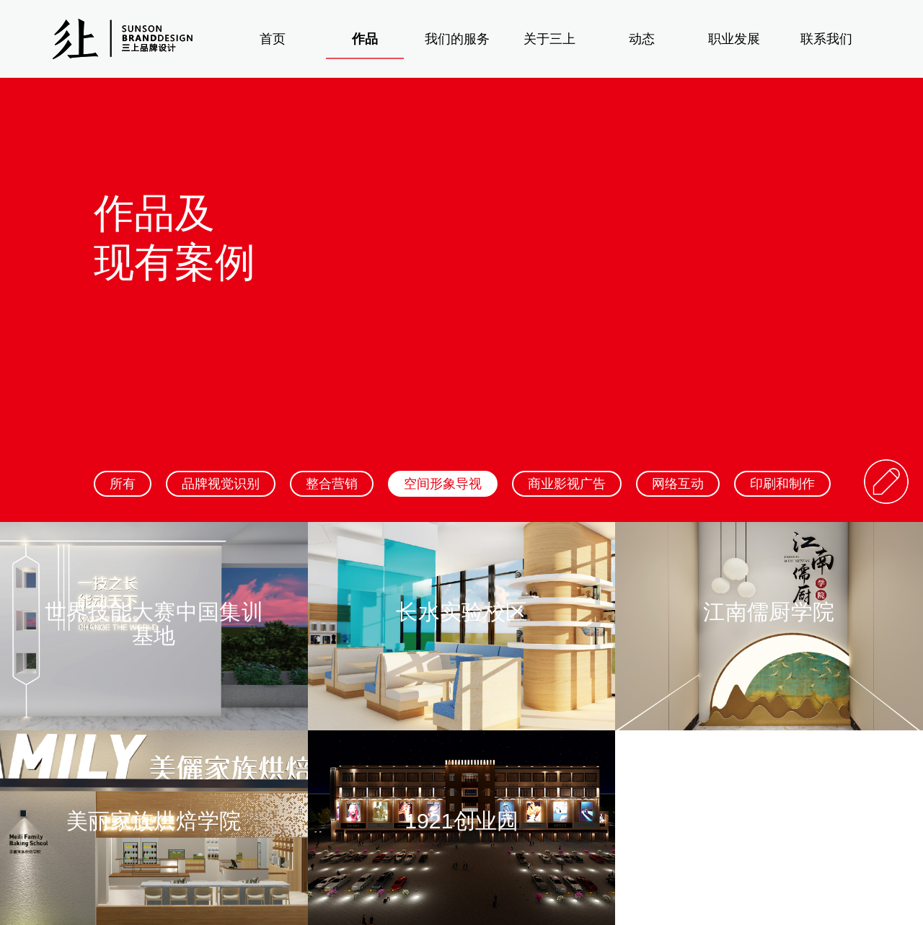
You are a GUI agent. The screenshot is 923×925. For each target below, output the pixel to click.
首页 (273, 39)
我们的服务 (457, 39)
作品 (365, 39)
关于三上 (549, 39)
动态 (642, 39)
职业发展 (734, 39)
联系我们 (826, 39)
